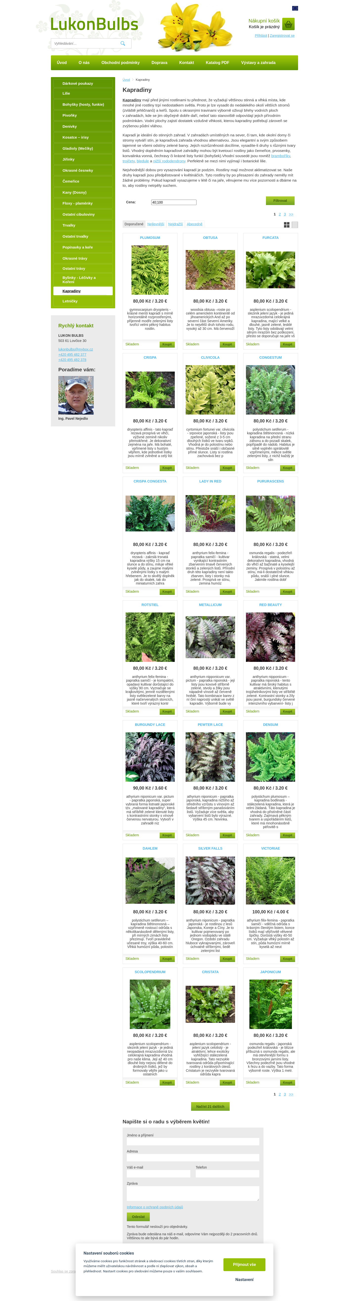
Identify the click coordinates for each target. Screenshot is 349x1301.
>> (291, 214)
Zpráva (132, 1183)
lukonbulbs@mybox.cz (75, 349)
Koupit (167, 344)
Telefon (201, 1167)
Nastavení (244, 1279)
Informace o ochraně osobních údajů (155, 1207)
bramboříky (280, 156)
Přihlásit (261, 36)
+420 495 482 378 (72, 360)
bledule (143, 161)
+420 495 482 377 (72, 355)
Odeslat (138, 1217)
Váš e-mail (135, 1167)
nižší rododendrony (169, 161)
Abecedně (194, 224)
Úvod (126, 80)
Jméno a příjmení (140, 1135)
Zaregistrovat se (282, 36)
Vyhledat (123, 43)
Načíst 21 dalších (210, 1107)
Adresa (132, 1151)
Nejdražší (175, 224)
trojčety (128, 161)
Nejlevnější (155, 224)
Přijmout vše (244, 1264)
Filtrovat (280, 201)
